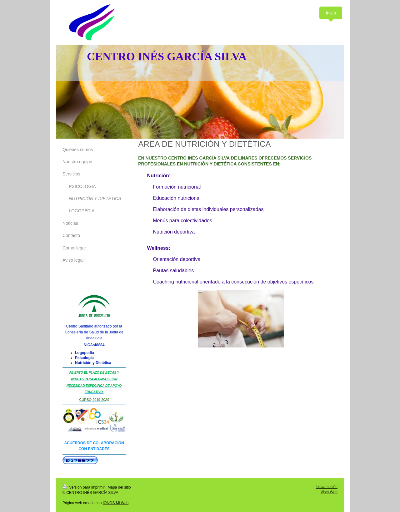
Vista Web (329, 492)
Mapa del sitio (119, 487)
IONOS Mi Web (115, 503)
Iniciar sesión (327, 487)
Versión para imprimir (84, 487)
